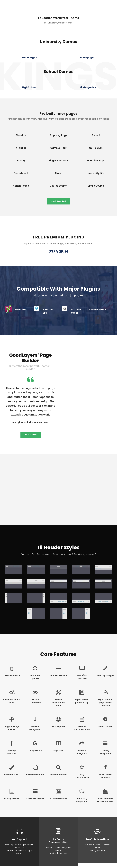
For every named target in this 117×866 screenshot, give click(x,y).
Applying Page (58, 135)
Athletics (21, 148)
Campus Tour (58, 148)
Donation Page (95, 160)
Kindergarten (88, 87)
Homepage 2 (87, 57)
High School (29, 87)
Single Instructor (58, 160)
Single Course (96, 185)
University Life (96, 173)
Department (21, 173)
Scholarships (21, 185)
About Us (21, 135)
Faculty (21, 160)
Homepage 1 (29, 57)
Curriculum (95, 148)
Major (58, 173)
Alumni (96, 135)
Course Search (58, 185)
